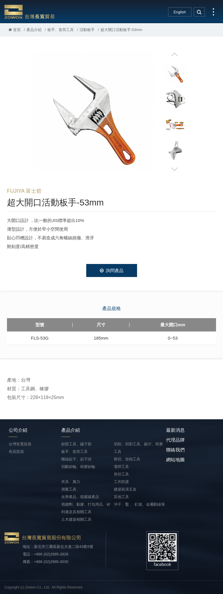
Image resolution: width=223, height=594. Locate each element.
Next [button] (174, 169)
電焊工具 (121, 466)
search (199, 12)
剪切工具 (121, 474)
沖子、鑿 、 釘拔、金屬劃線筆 (139, 504)
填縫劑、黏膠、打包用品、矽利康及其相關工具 (85, 508)
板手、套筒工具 (60, 30)
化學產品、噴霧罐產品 (80, 497)
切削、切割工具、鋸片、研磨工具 (138, 448)
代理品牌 (175, 440)
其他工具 (121, 497)
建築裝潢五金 (125, 489)
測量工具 (68, 489)
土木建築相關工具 (76, 519)
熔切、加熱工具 (127, 459)
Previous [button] (174, 55)
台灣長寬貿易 (29, 11)
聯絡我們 (175, 449)
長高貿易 (16, 451)
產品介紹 (34, 30)
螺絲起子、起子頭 (76, 459)
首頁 (14, 30)
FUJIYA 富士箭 (24, 191)
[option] (94, 112)
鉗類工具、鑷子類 (76, 444)
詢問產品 (111, 270)
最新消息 (175, 430)
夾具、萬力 (70, 482)
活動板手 (87, 30)
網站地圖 (175, 459)
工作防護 (121, 482)
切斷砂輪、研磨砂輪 (78, 466)
